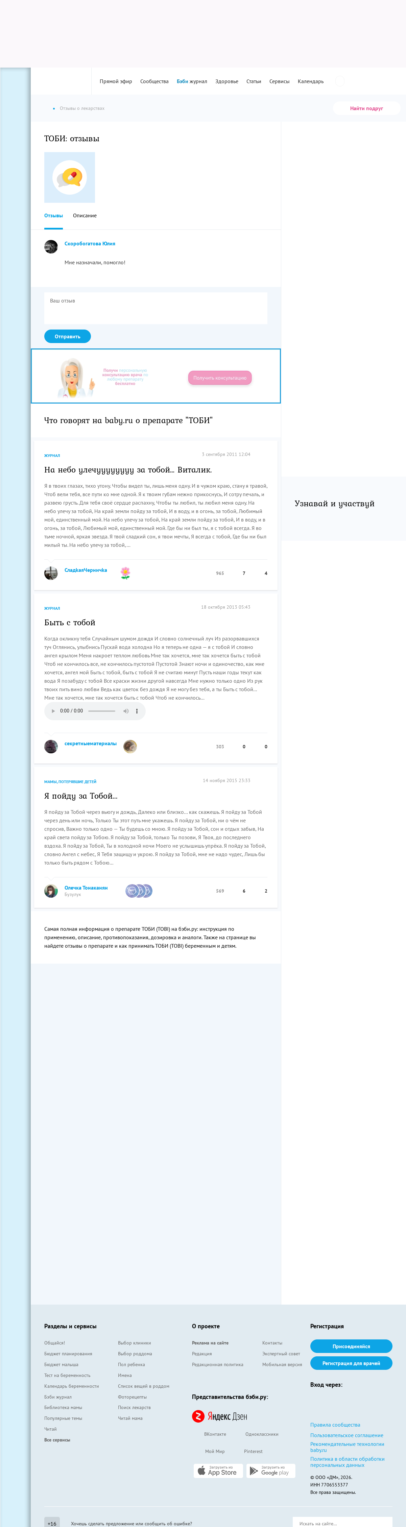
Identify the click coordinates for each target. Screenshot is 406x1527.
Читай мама (130, 1418)
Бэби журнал (58, 1397)
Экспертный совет (281, 1354)
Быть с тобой (69, 622)
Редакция (202, 1354)
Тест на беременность (67, 1375)
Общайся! (54, 1343)
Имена (125, 1375)
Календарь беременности (71, 1386)
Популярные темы (63, 1418)
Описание (85, 215)
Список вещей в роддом (143, 1386)
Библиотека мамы (63, 1407)
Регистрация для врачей (351, 1363)
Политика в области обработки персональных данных (347, 1462)
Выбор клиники (134, 1343)
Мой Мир (208, 1452)
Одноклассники (256, 1434)
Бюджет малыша (61, 1364)
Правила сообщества (335, 1425)
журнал (192, 81)
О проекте (206, 1326)
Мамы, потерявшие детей (70, 781)
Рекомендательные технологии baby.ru (347, 1447)
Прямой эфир (116, 81)
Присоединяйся (351, 1346)
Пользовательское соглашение (346, 1435)
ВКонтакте (209, 1434)
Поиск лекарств (134, 1407)
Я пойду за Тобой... (81, 795)
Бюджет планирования (68, 1354)
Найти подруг (366, 108)
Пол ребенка (131, 1364)
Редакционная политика (217, 1364)
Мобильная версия (282, 1364)
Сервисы (279, 81)
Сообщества (154, 81)
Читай (50, 1429)
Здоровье (226, 81)
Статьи (253, 81)
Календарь (311, 81)
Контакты (272, 1343)
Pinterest (247, 1451)
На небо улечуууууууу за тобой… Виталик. (128, 469)
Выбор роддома (135, 1354)
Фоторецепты (132, 1397)
